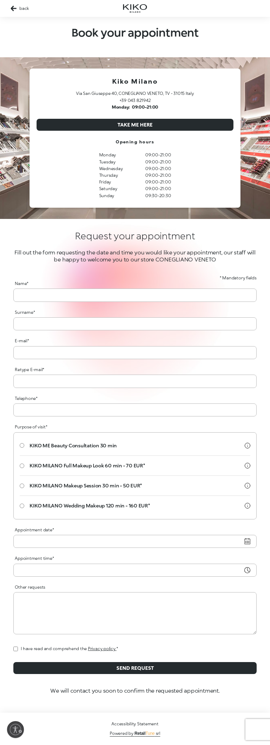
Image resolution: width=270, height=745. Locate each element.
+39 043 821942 (135, 100)
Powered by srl (135, 733)
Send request (135, 668)
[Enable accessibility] (15, 729)
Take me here (135, 125)
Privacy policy (102, 648)
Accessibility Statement (134, 723)
